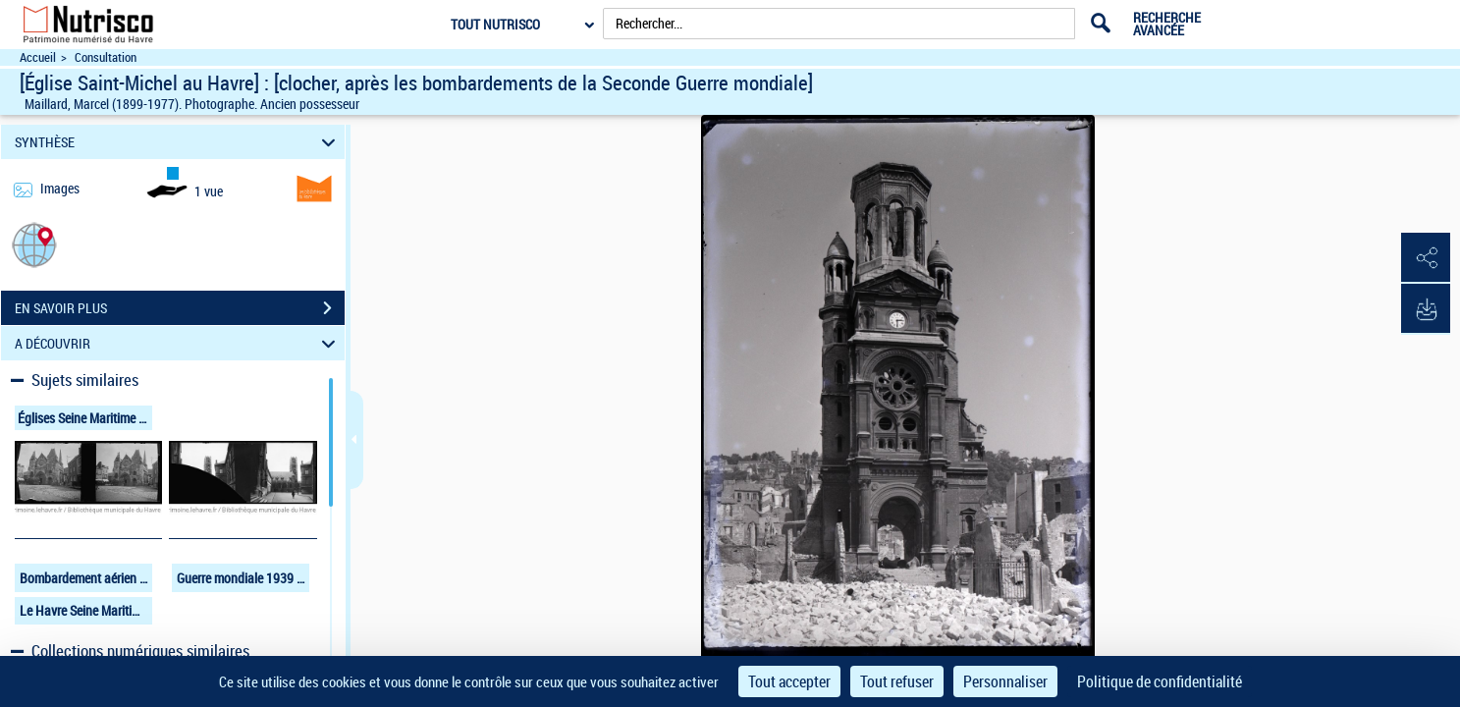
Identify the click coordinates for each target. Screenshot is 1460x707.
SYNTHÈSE (178, 142)
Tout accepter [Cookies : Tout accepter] (789, 681)
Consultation (105, 57)
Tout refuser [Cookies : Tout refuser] (897, 681)
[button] (34, 244)
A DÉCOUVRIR (178, 343)
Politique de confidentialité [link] (1159, 681)
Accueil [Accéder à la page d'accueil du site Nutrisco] (38, 57)
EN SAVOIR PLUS (180, 308)
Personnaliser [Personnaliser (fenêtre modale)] (1005, 681)
